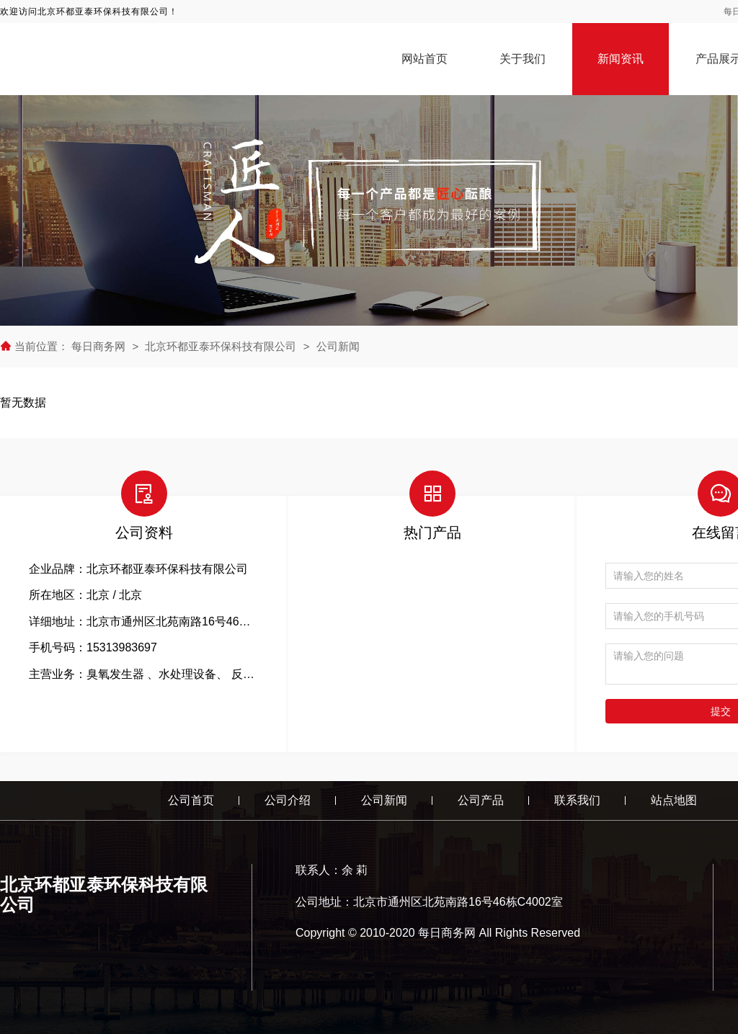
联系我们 (577, 800)
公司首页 (191, 800)
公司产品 (481, 800)
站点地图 (674, 800)
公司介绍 (287, 800)
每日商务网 (99, 346)
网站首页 (424, 59)
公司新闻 (338, 346)
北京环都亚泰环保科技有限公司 (220, 346)
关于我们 (522, 59)
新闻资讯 (620, 59)
